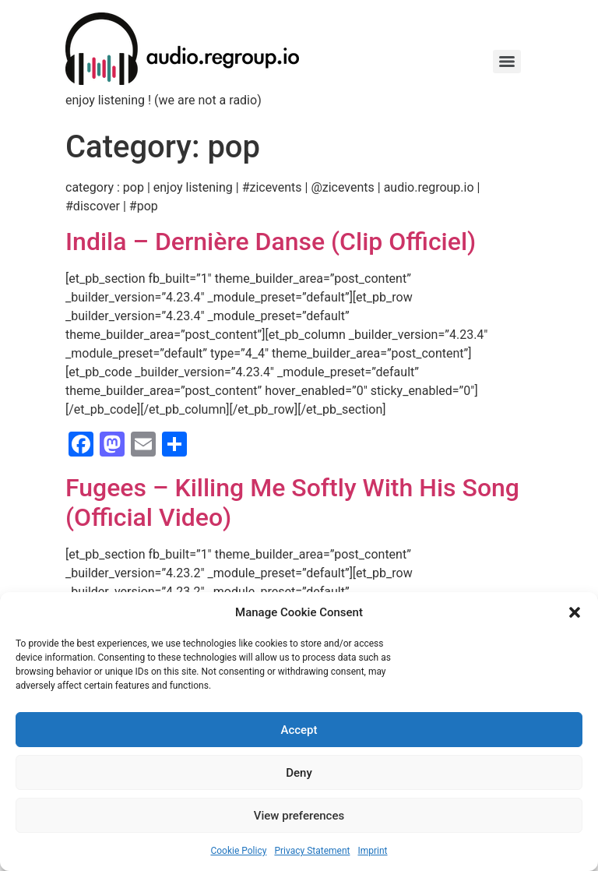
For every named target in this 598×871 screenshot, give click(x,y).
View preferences (299, 816)
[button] (574, 612)
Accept (298, 730)
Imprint (372, 850)
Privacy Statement (312, 850)
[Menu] (507, 61)
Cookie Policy (238, 850)
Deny (299, 773)
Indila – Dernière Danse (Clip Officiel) (270, 241)
